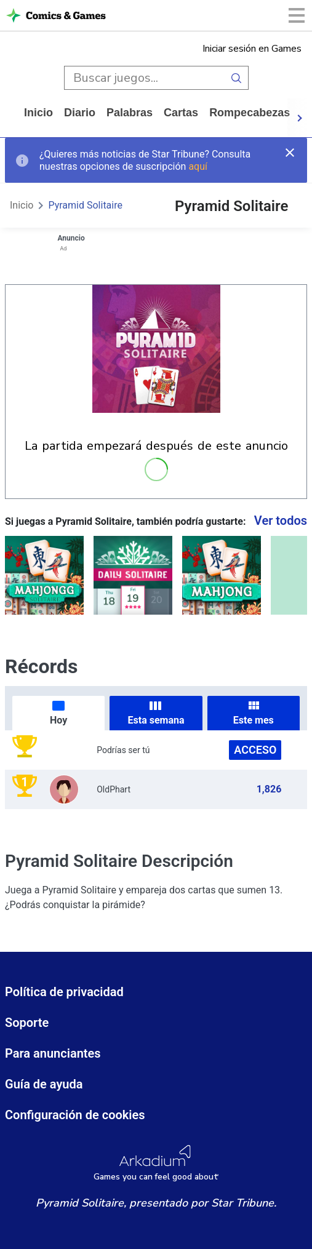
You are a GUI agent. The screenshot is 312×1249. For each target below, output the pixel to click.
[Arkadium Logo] (156, 1163)
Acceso (255, 749)
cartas (181, 112)
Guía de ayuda (44, 1084)
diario (79, 112)
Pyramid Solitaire (85, 205)
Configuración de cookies (75, 1114)
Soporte (27, 1022)
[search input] (144, 78)
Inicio (38, 112)
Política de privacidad (64, 991)
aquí (197, 166)
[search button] (237, 78)
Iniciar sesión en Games (252, 48)
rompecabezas (249, 112)
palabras (129, 112)
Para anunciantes (53, 1053)
